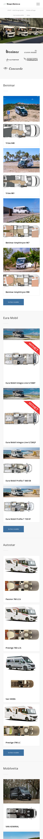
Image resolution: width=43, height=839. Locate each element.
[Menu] (37, 4)
